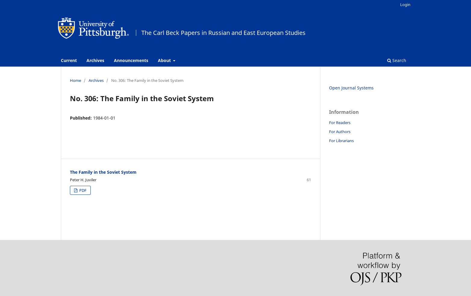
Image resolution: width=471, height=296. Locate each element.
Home (75, 80)
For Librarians (341, 140)
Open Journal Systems (351, 88)
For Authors (339, 131)
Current (69, 60)
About (165, 60)
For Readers (339, 122)
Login (405, 4)
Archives (95, 60)
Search (396, 60)
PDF (82, 190)
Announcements (131, 60)
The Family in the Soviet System (103, 172)
